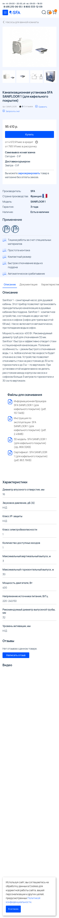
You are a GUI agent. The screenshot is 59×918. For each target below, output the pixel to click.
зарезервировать (29, 173)
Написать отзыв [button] (15, 655)
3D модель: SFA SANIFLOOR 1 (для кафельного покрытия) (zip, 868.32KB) (27, 443)
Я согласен (13, 909)
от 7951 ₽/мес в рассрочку (21, 146)
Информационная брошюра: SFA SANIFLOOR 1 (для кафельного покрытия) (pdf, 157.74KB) (27, 407)
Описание (10, 284)
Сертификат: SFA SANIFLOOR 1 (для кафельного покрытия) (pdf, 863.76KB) (28, 456)
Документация (28, 284)
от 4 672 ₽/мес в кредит (19, 142)
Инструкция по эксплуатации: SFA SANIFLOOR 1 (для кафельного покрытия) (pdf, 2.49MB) (27, 426)
